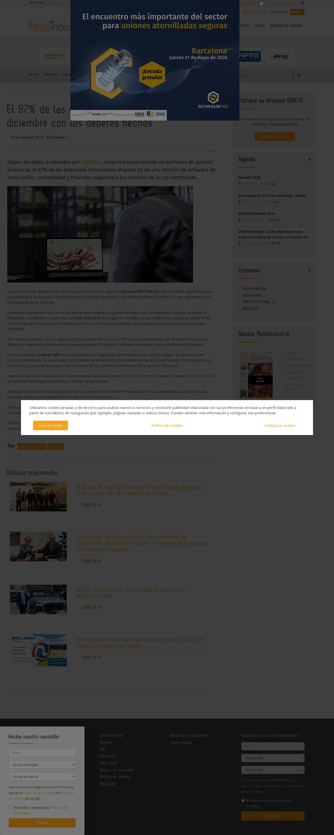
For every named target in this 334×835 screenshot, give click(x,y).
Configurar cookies (279, 425)
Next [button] (302, 56)
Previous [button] (31, 56)
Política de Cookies (167, 425)
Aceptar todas (50, 425)
